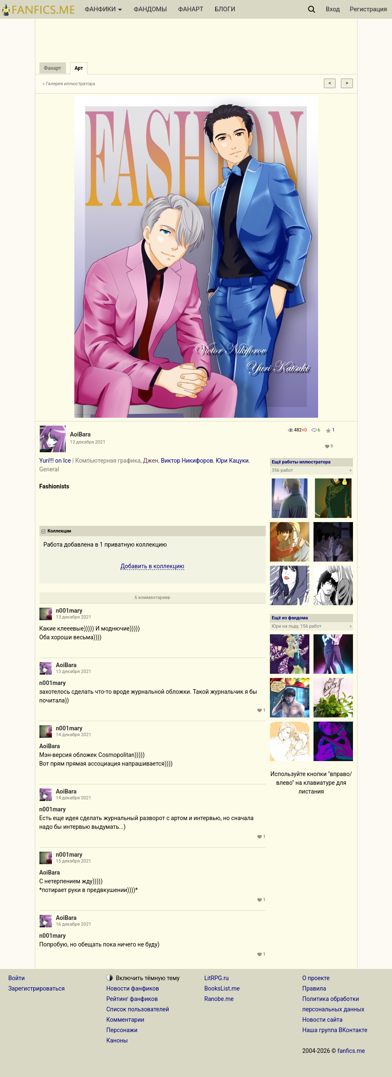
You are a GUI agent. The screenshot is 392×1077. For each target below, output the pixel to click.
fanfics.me (351, 1050)
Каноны (117, 1040)
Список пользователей (137, 1009)
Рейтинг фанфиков (132, 999)
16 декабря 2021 (73, 924)
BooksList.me (222, 988)
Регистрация (368, 9)
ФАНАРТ (190, 9)
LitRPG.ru (216, 978)
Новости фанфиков (132, 988)
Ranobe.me (219, 999)
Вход (333, 9)
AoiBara (80, 434)
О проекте (316, 978)
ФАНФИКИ (103, 9)
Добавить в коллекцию (152, 566)
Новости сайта (322, 1019)
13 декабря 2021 (73, 617)
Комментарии (125, 1019)
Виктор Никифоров (187, 460)
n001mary (69, 610)
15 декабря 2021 (73, 861)
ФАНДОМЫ (150, 9)
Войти (16, 978)
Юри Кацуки (232, 460)
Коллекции (59, 531)
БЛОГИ (225, 9)
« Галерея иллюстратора (69, 83)
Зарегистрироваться (36, 988)
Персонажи (121, 1030)
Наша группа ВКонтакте (335, 1030)
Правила (314, 988)
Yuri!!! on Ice (55, 460)
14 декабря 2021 (73, 734)
